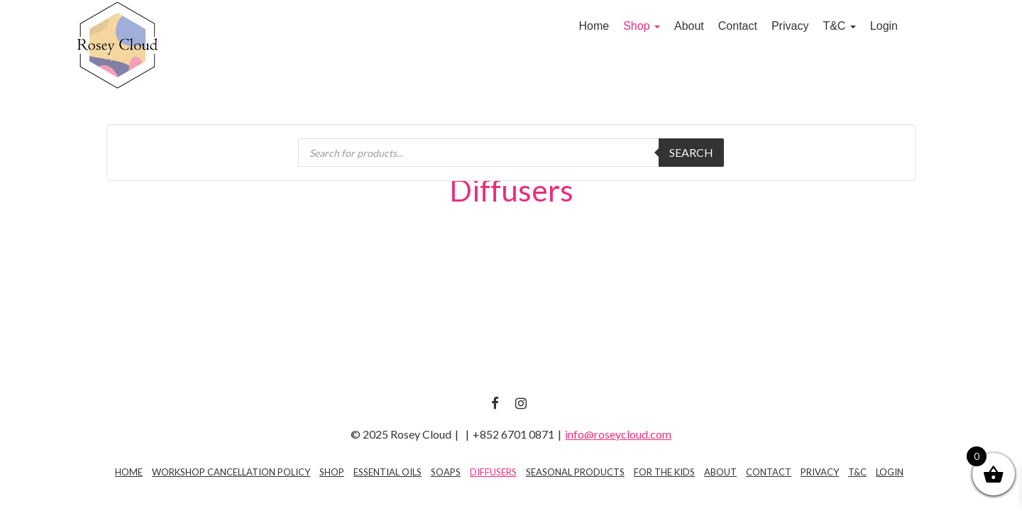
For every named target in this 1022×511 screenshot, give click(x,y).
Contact (737, 26)
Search (691, 152)
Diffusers (493, 472)
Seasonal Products (575, 472)
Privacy (789, 26)
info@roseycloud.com (618, 434)
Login (884, 26)
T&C (839, 26)
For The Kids (664, 472)
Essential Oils (387, 472)
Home (593, 26)
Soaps (446, 472)
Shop (641, 26)
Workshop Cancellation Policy (231, 472)
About (689, 26)
